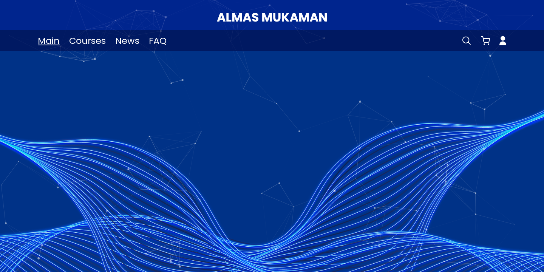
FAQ (158, 40)
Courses (87, 40)
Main (49, 40)
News (127, 40)
